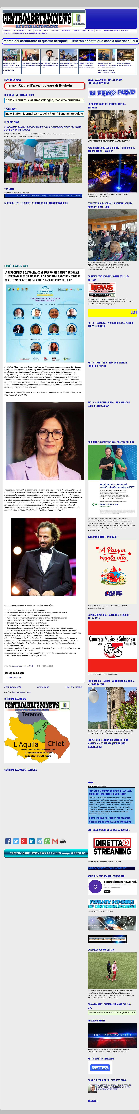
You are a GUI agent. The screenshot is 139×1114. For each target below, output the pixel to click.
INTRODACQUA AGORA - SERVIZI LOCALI (116, 30)
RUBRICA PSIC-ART (87, 30)
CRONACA (38, 30)
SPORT (30, 30)
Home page (6, 30)
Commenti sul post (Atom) (21, 692)
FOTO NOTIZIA (66, 30)
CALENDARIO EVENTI (19, 30)
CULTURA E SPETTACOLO (51, 30)
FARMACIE (76, 30)
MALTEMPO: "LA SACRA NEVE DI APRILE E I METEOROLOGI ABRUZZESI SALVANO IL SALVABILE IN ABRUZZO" (115, 1087)
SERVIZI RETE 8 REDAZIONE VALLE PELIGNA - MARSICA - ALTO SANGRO (25, 33)
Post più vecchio (74, 687)
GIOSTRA (98, 30)
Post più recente (12, 687)
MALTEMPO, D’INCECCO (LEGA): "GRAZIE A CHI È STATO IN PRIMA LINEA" (59, 196)
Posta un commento (15, 677)
